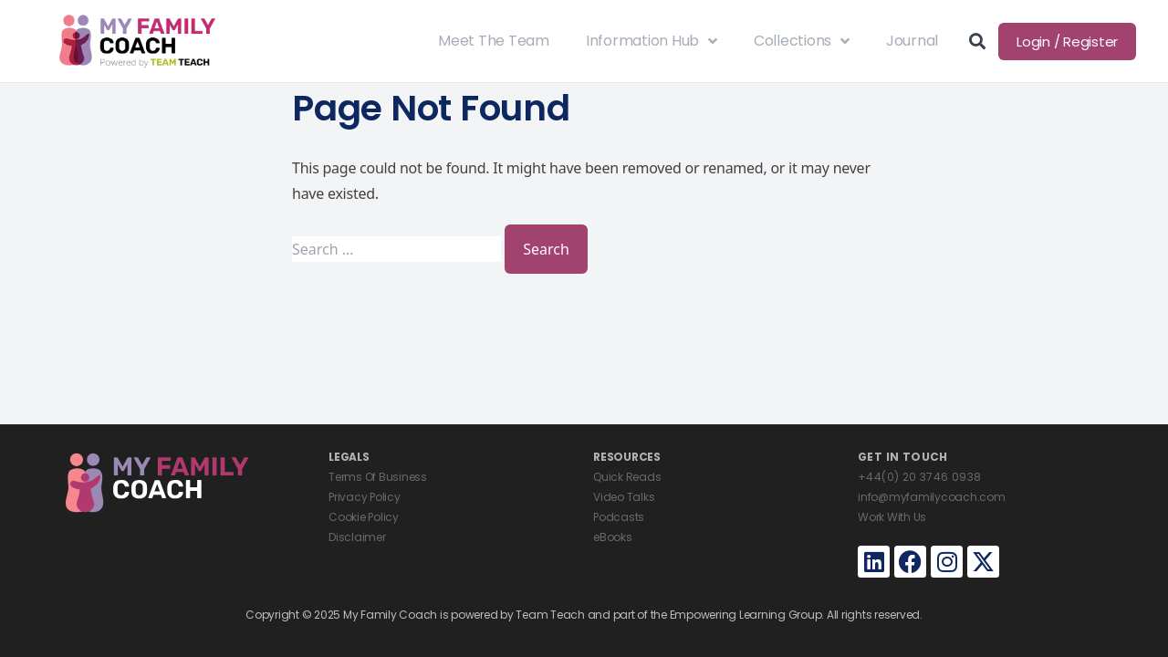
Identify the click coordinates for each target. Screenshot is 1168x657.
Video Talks (623, 497)
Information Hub (651, 41)
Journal (912, 40)
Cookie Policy (363, 517)
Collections (802, 41)
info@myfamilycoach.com (932, 497)
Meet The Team (493, 40)
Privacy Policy (364, 497)
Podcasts (618, 517)
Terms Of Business (377, 477)
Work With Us (892, 517)
